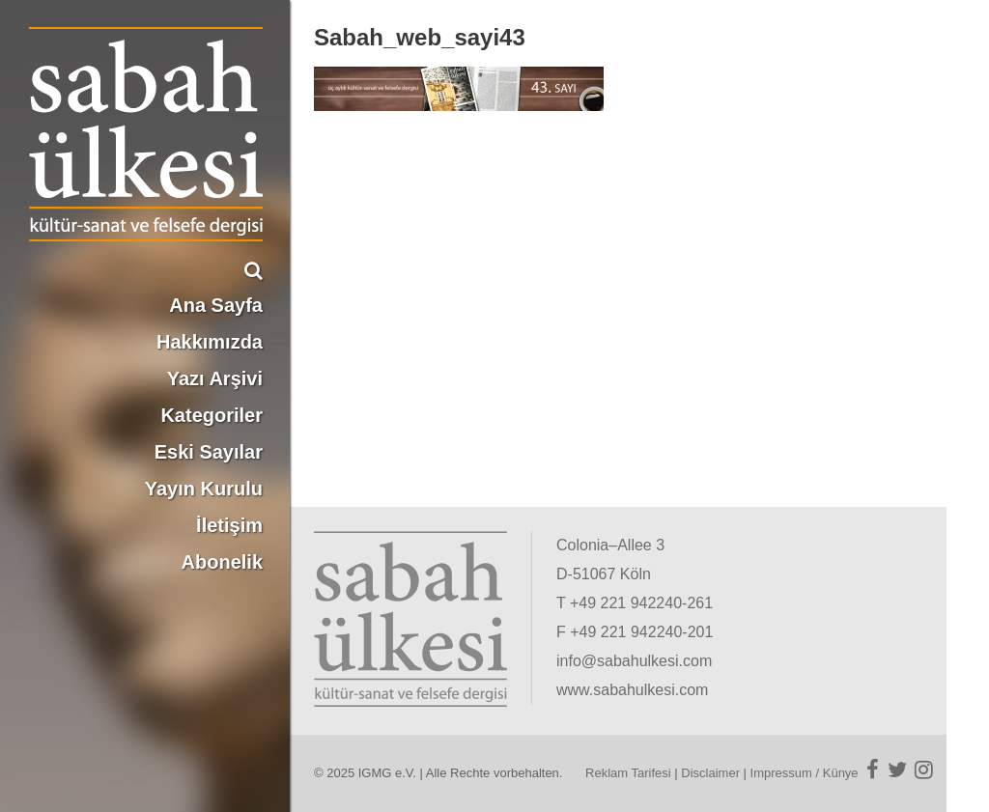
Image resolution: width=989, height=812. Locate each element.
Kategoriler (211, 415)
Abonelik (222, 562)
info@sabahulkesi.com (634, 661)
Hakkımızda (209, 341)
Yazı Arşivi (215, 378)
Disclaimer (710, 773)
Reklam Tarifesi (628, 773)
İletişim (229, 525)
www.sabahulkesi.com (632, 690)
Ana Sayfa (216, 305)
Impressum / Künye (804, 773)
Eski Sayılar (209, 451)
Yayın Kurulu (204, 488)
